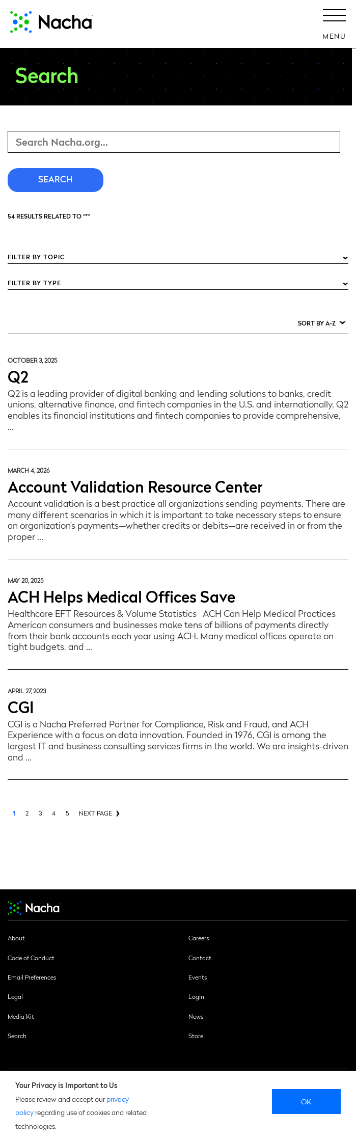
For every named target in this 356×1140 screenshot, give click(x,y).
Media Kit (21, 1016)
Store (195, 1036)
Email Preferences (32, 977)
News (195, 1016)
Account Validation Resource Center (135, 485)
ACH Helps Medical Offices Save (121, 595)
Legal (15, 996)
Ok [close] (306, 1101)
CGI (21, 706)
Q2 (18, 375)
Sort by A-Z (317, 323)
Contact (199, 958)
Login (196, 996)
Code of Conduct (31, 958)
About (16, 938)
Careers (198, 938)
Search (17, 1036)
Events (197, 977)
